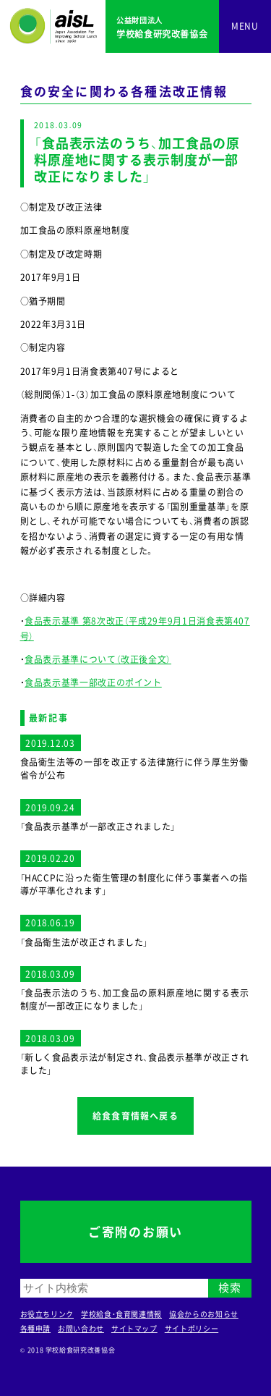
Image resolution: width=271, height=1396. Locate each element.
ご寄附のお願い (135, 1231)
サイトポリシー (191, 1328)
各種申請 (35, 1328)
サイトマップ (134, 1328)
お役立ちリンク (47, 1313)
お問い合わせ (81, 1328)
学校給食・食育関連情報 (121, 1313)
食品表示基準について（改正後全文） (98, 659)
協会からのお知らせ (203, 1313)
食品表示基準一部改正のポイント (93, 682)
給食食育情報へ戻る (135, 1115)
